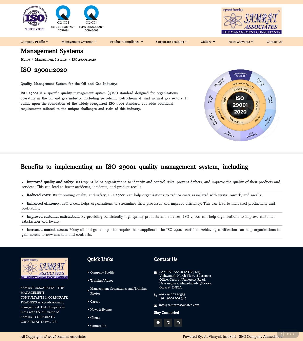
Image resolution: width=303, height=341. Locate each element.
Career (95, 301)
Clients (95, 317)
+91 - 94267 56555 (172, 294)
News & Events (241, 41)
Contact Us (274, 41)
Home (25, 59)
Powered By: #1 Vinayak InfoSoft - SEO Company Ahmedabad (232, 336)
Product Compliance (126, 41)
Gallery (208, 41)
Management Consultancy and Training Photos (118, 291)
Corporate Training (172, 41)
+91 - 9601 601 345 (172, 298)
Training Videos (101, 280)
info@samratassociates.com (179, 305)
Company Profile (35, 41)
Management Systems (79, 41)
